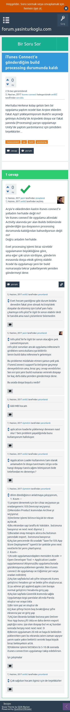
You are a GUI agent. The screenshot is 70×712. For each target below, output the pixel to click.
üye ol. (38, 8)
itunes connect (29, 94)
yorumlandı (43, 294)
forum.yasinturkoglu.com (26, 29)
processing (41, 142)
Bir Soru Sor (29, 43)
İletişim (7, 704)
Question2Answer (23, 709)
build (31, 142)
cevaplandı (40, 198)
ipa (24, 142)
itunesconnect (13, 142)
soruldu (20, 98)
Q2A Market (24, 707)
